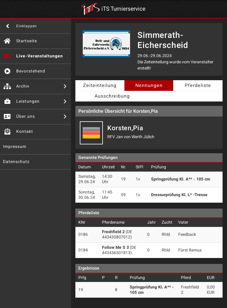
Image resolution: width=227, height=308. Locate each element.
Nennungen (149, 85)
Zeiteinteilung (99, 85)
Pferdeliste (198, 85)
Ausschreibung (112, 96)
